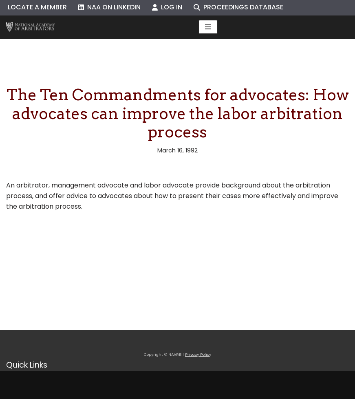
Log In (167, 7)
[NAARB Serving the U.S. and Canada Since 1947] (30, 27)
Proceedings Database (238, 7)
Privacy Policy (198, 354)
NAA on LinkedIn (109, 7)
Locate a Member (37, 7)
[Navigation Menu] (208, 27)
